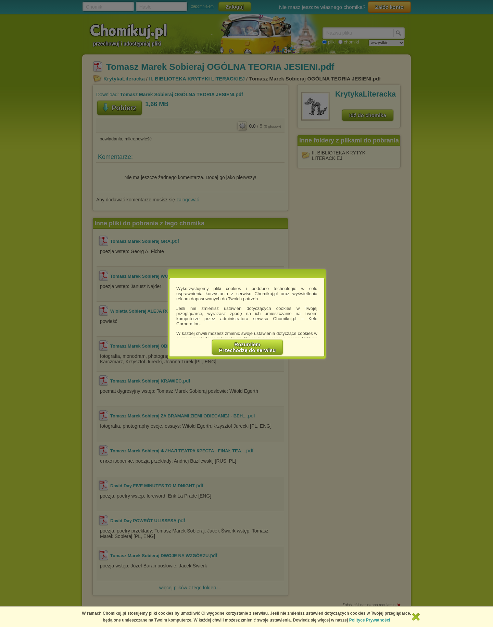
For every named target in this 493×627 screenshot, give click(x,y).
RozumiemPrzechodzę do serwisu (247, 347)
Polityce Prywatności (369, 620)
